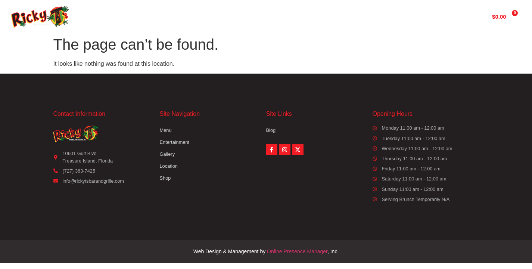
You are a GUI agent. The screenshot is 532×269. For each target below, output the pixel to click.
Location (352, 16)
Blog (271, 130)
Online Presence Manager (297, 251)
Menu (214, 16)
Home (179, 16)
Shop (391, 16)
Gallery (310, 16)
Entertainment (261, 16)
